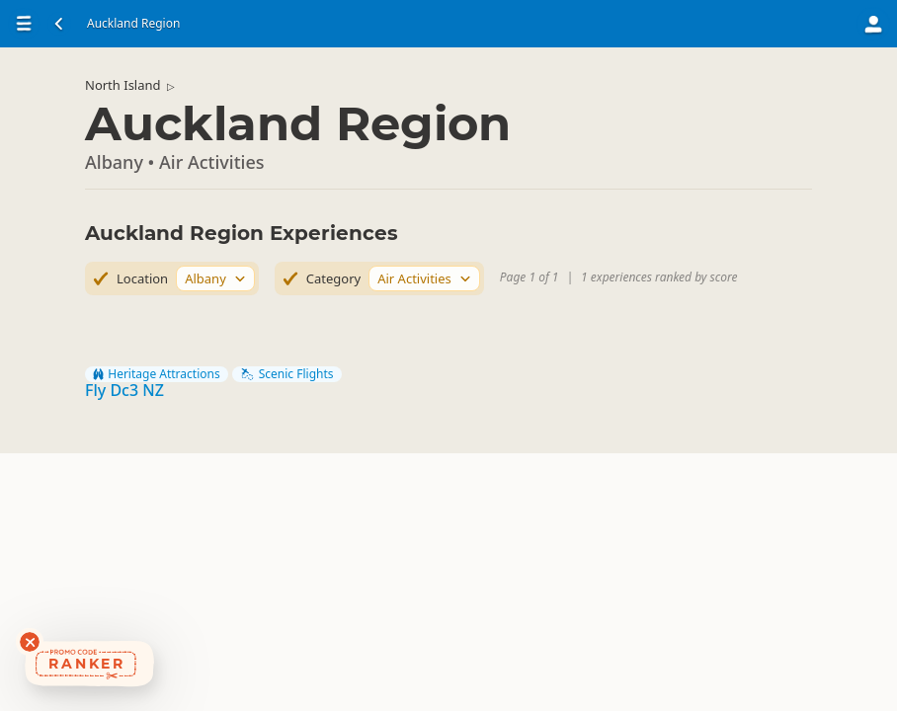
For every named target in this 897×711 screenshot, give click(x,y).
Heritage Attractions (156, 374)
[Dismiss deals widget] (30, 642)
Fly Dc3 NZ (124, 390)
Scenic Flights (287, 374)
